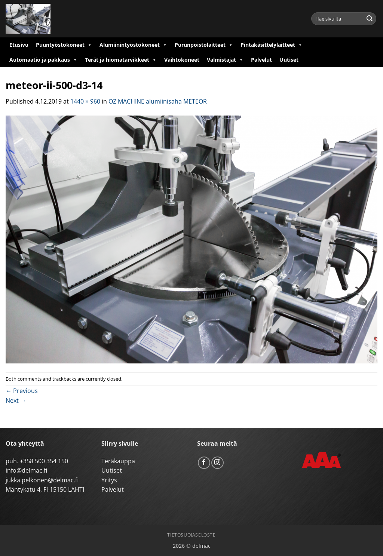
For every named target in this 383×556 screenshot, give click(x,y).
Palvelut (261, 59)
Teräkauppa (118, 461)
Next (16, 400)
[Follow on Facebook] (204, 463)
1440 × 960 (85, 101)
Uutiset (288, 59)
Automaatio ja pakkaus (43, 59)
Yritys (109, 480)
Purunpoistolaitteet (204, 44)
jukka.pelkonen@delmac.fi (42, 480)
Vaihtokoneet (181, 59)
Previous (22, 391)
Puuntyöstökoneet (64, 44)
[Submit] (369, 18)
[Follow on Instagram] (217, 463)
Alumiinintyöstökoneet (133, 44)
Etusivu (18, 44)
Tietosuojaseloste (191, 535)
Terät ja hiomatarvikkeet (121, 59)
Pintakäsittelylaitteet (271, 44)
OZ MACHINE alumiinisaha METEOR (157, 101)
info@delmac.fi (26, 470)
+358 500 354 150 (44, 461)
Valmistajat (225, 59)
